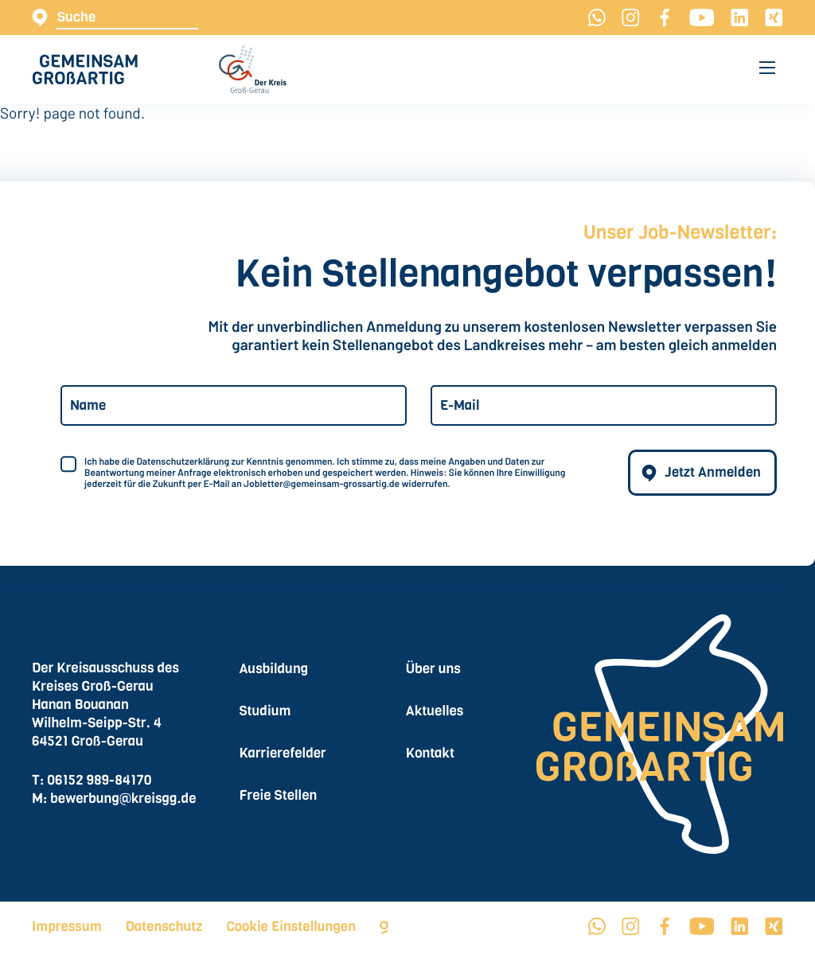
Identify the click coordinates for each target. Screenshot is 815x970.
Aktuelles (435, 711)
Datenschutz (164, 926)
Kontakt (430, 753)
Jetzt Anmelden (713, 472)
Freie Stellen (278, 795)
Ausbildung (273, 669)
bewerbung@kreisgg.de (123, 798)
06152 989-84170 (99, 780)
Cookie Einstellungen (291, 926)
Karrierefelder (282, 753)
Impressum (67, 926)
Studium (265, 711)
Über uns (433, 669)
